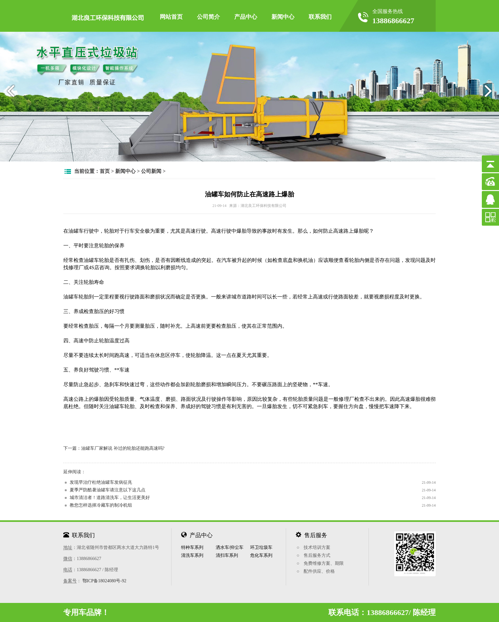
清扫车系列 (227, 555)
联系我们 (320, 17)
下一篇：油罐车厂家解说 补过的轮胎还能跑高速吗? (114, 448)
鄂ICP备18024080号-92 (104, 580)
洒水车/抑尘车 (230, 547)
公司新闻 (151, 171)
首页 (105, 171)
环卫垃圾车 (261, 547)
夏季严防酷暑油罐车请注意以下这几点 (107, 490)
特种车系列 (192, 547)
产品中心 (245, 17)
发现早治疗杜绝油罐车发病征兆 (101, 482)
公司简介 (208, 17)
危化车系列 (261, 555)
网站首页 (171, 17)
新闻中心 (282, 17)
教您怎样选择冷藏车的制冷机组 (101, 505)
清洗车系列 (192, 555)
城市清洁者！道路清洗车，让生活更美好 (110, 497)
